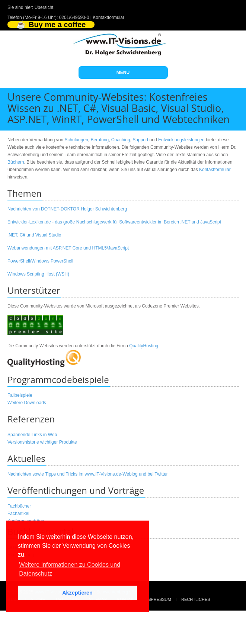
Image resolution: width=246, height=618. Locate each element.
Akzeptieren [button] (77, 593)
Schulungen (76, 139)
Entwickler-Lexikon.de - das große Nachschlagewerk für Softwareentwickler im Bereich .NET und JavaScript (114, 222)
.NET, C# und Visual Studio (34, 235)
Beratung (99, 139)
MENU (123, 72)
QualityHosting (143, 345)
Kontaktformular (108, 17)
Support (140, 139)
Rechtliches (195, 599)
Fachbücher (19, 506)
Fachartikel (18, 513)
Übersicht (44, 7)
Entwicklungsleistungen (181, 139)
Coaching (120, 139)
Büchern (15, 162)
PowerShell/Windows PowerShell (40, 261)
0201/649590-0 (74, 17)
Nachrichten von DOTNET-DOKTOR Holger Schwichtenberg (67, 209)
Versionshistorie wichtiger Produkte (42, 442)
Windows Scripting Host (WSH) (38, 274)
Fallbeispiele (19, 395)
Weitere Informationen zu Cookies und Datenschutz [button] (69, 569)
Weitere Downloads (26, 402)
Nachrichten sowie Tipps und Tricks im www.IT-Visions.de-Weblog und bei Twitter (87, 474)
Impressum (158, 599)
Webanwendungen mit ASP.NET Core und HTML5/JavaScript (68, 248)
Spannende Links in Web (32, 434)
